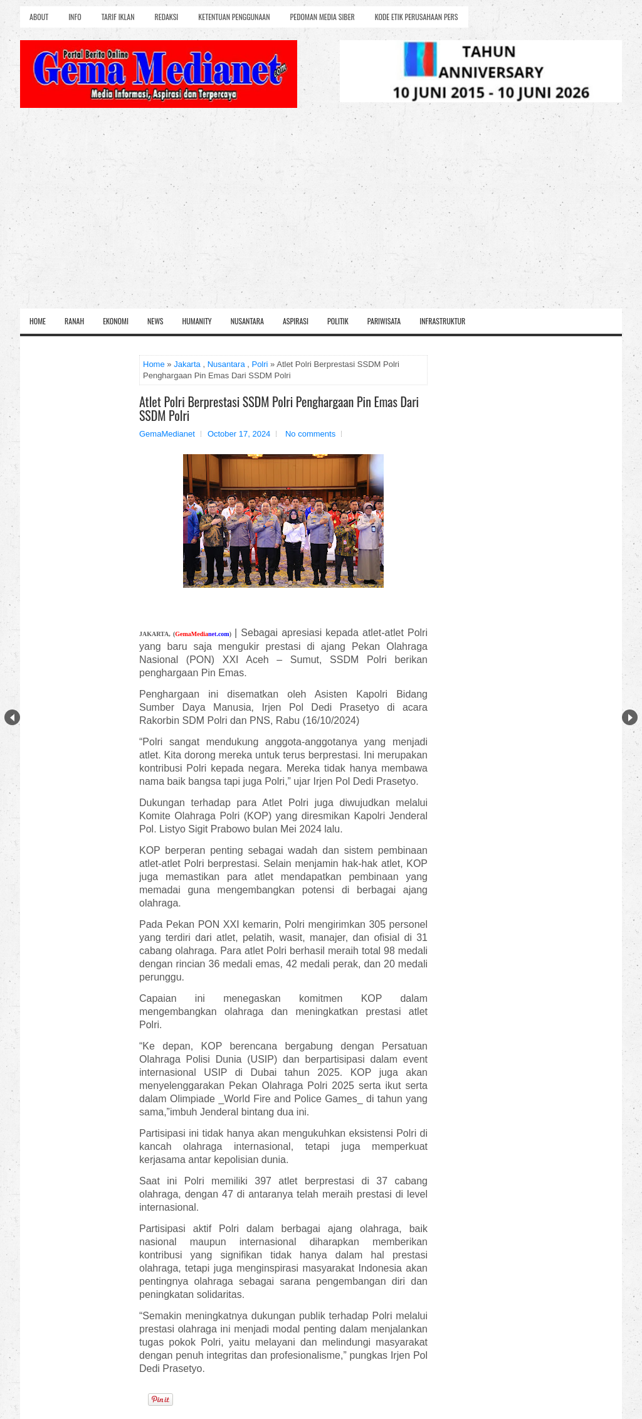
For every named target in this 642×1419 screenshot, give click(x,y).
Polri (259, 364)
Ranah (74, 321)
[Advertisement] (321, 214)
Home (37, 321)
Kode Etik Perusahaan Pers (416, 16)
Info (74, 16)
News (155, 321)
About (38, 16)
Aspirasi (295, 321)
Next (630, 717)
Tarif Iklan (118, 16)
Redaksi (167, 16)
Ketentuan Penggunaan (234, 16)
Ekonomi (116, 321)
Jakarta (187, 364)
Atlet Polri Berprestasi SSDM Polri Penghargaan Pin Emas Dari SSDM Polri (279, 408)
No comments (310, 433)
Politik (338, 321)
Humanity (197, 321)
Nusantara (247, 321)
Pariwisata (384, 321)
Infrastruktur (442, 321)
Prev (12, 717)
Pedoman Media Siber (322, 16)
